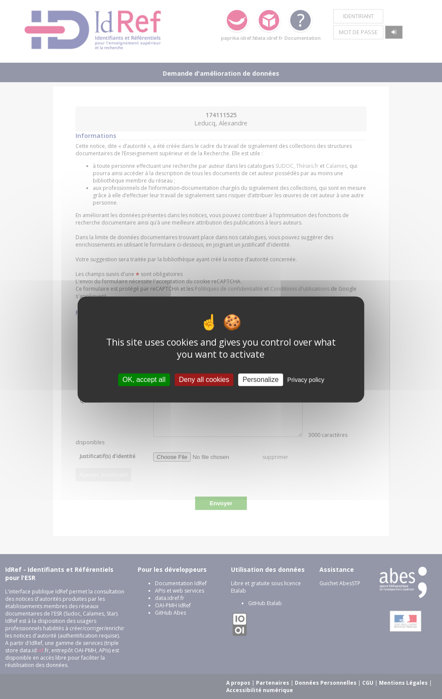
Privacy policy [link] (306, 379)
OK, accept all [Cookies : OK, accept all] (144, 379)
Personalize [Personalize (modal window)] (261, 379)
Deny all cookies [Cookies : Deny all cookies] (204, 379)
